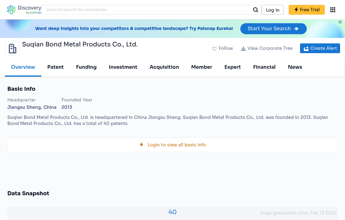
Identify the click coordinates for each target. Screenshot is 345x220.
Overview (23, 67)
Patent (55, 67)
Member (201, 67)
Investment (123, 67)
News (295, 67)
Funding (86, 67)
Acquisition (164, 67)
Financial (264, 67)
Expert (232, 67)
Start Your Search (273, 28)
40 (172, 212)
